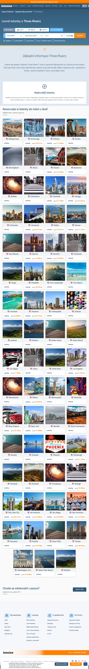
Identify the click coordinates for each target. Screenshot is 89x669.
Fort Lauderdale (56, 283)
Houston (35, 311)
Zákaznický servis (52, 620)
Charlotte (56, 196)
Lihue (35, 369)
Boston (56, 168)
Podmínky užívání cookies (34, 661)
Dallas (56, 225)
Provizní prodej (73, 630)
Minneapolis (56, 397)
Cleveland (35, 225)
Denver (78, 225)
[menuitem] (15, 6)
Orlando (35, 455)
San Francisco (77, 512)
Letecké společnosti (32, 637)
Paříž (6, 620)
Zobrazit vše (8, 634)
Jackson (78, 311)
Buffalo (14, 196)
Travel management (75, 627)
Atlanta (56, 139)
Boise (35, 168)
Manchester (14, 397)
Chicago (78, 196)
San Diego (56, 512)
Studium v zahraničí (32, 640)
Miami (35, 397)
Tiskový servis (51, 627)
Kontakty (50, 623)
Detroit (35, 254)
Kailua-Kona (56, 340)
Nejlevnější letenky (32, 627)
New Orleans (13, 426)
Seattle (35, 541)
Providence (56, 484)
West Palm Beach (46, 570)
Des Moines (14, 254)
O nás (49, 634)
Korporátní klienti (74, 620)
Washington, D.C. (24, 570)
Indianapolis (56, 311)
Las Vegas (14, 369)
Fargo (13, 283)
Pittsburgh (77, 455)
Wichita (67, 570)
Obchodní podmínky (17, 661)
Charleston (35, 196)
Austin (77, 139)
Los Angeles (78, 369)
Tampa (78, 541)
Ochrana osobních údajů (51, 661)
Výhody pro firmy (74, 623)
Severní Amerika (7, 11)
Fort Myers (77, 283)
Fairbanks (78, 254)
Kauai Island (78, 340)
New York (35, 426)
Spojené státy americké (23, 11)
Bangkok (7, 630)
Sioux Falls (56, 541)
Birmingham (14, 168)
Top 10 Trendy (30, 634)
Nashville (78, 397)
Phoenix (56, 455)
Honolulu (13, 311)
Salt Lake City (13, 512)
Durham (56, 254)
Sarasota (13, 541)
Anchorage (35, 139)
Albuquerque (14, 139)
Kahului (35, 340)
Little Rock (56, 369)
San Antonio (35, 512)
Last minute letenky (32, 630)
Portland (13, 484)
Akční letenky (30, 620)
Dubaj (6, 623)
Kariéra (49, 630)
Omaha (14, 455)
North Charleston (78, 426)
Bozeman (78, 168)
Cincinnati (14, 225)
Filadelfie (35, 283)
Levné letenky (30, 623)
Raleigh (78, 484)
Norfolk (56, 426)
